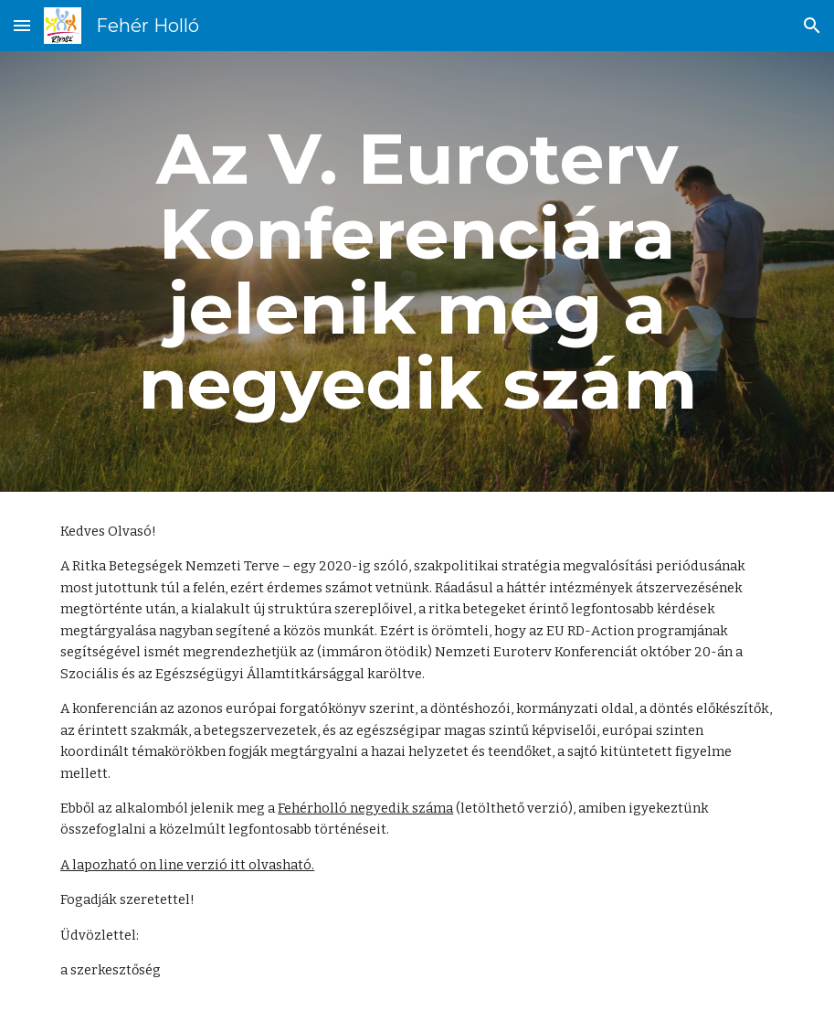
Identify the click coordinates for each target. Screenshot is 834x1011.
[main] (417, 271)
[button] (22, 25)
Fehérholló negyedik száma (365, 808)
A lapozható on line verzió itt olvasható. (187, 865)
